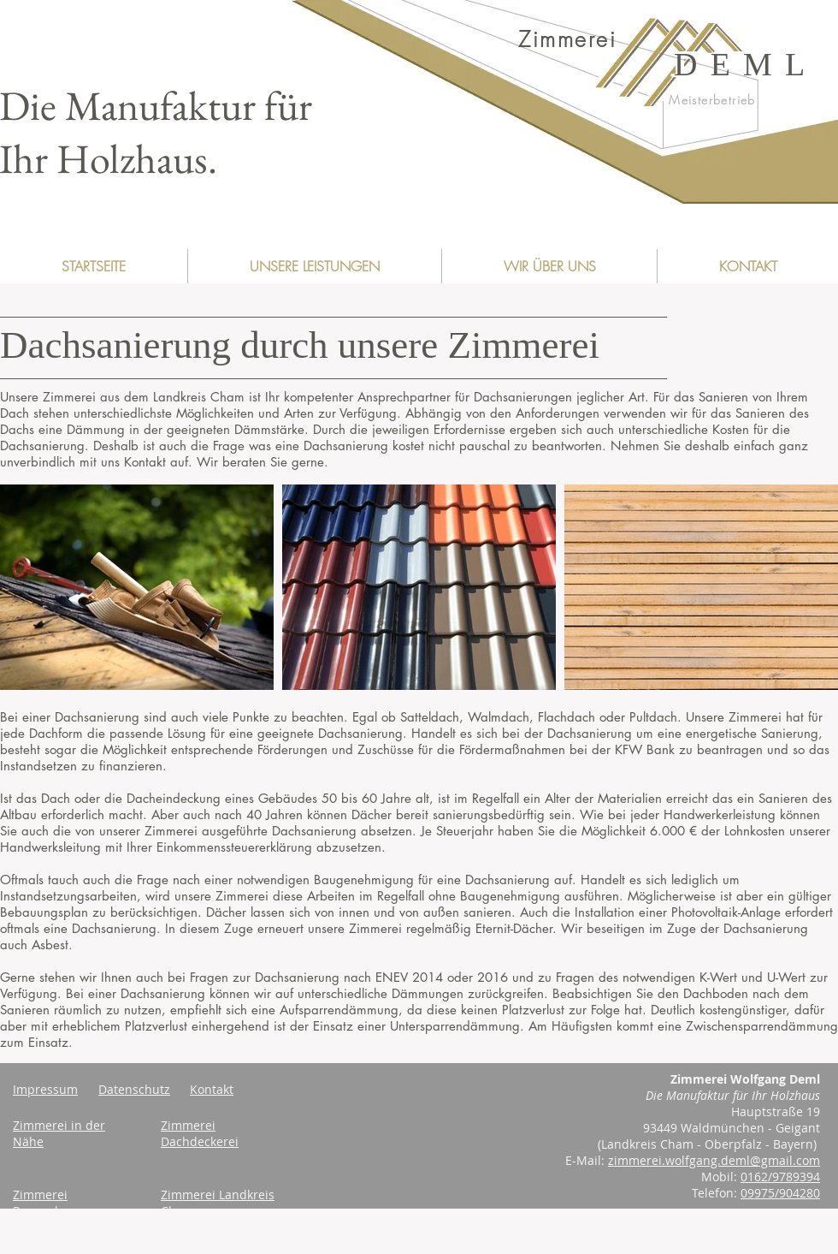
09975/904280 (780, 1193)
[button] (314, 266)
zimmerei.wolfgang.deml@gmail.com (714, 1160)
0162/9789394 (780, 1176)
